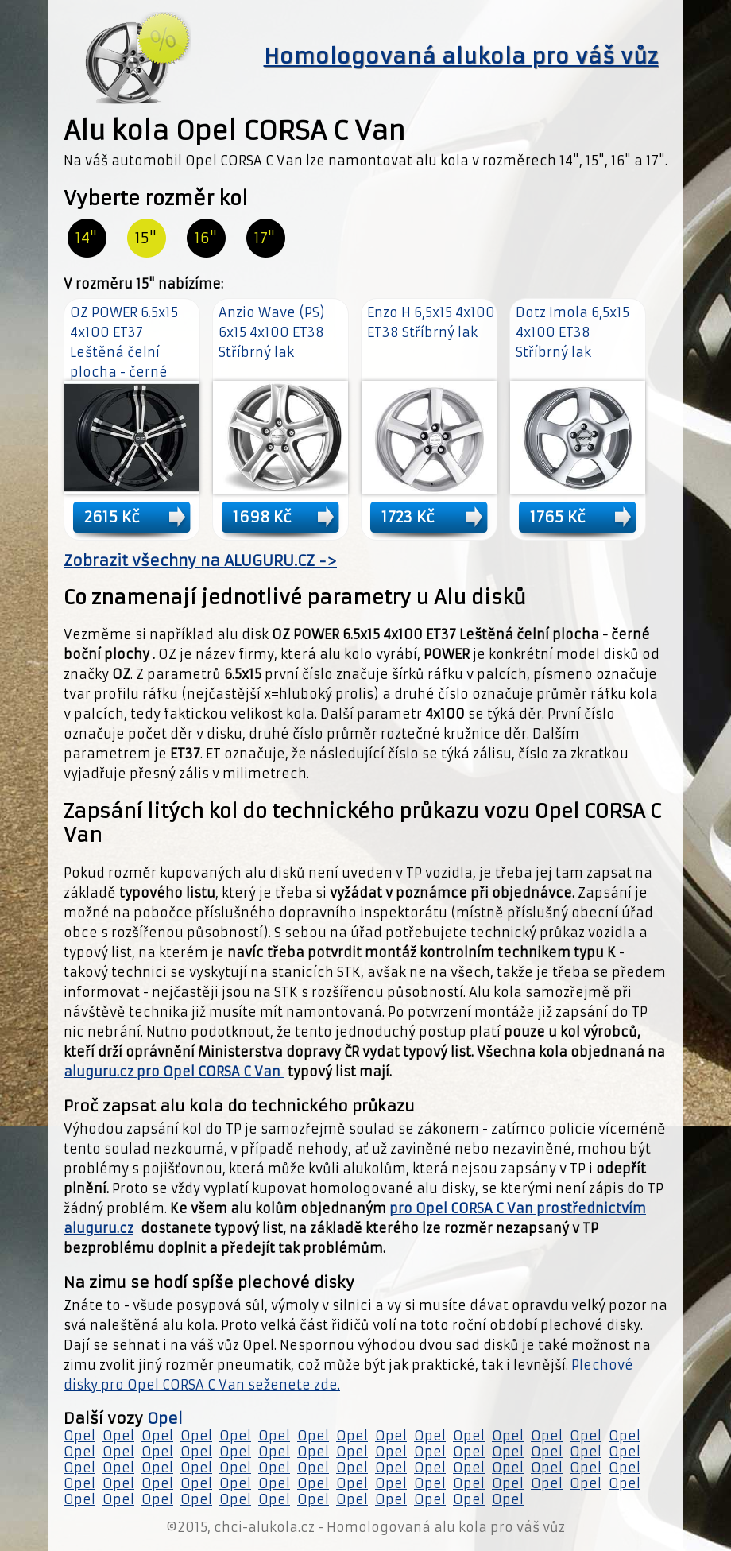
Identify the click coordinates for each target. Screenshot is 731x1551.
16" (206, 238)
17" (264, 238)
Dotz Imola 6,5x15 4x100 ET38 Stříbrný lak (572, 332)
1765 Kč (558, 516)
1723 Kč (408, 516)
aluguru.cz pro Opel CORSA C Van (174, 1072)
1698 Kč (262, 516)
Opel (165, 1418)
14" (86, 238)
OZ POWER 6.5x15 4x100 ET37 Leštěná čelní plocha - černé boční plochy (124, 352)
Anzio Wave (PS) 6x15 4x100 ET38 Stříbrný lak (272, 332)
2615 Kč (112, 516)
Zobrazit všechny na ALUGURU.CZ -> (200, 561)
